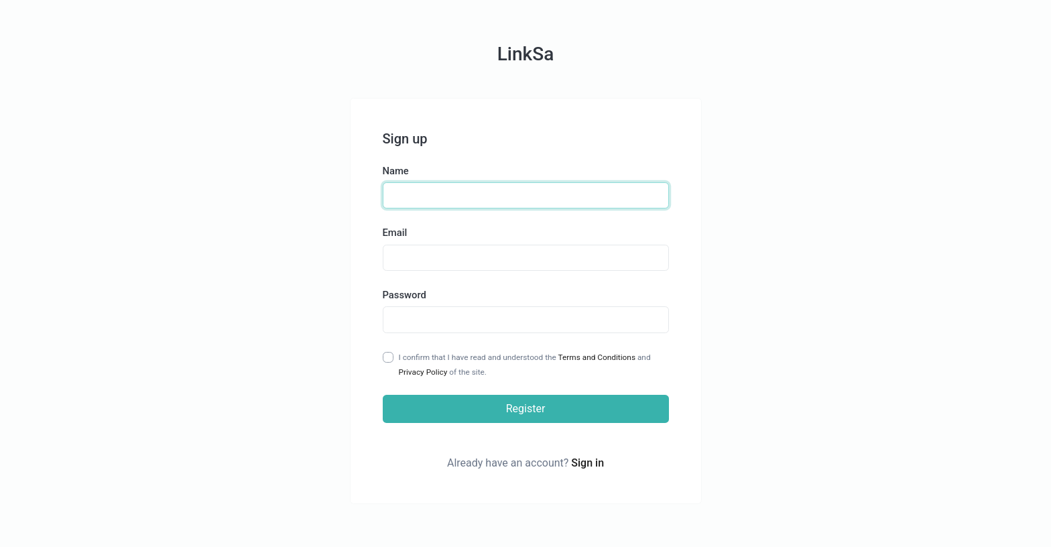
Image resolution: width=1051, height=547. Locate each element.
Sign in (587, 463)
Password (404, 295)
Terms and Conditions (596, 357)
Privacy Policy (423, 372)
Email (395, 233)
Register (526, 408)
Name (396, 171)
